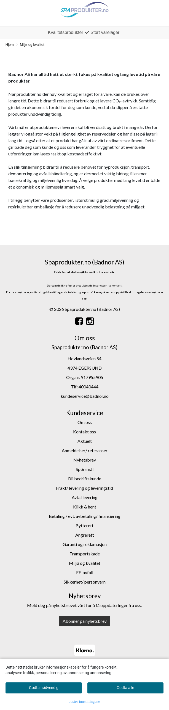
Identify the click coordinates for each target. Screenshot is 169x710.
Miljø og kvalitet (30, 45)
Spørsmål (84, 469)
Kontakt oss (84, 431)
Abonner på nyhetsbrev (85, 621)
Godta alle (125, 687)
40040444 (88, 386)
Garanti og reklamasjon (85, 544)
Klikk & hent (84, 506)
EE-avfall (84, 572)
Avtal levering (85, 497)
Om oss (84, 422)
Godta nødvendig (43, 687)
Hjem (10, 45)
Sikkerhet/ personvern (85, 581)
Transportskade (84, 553)
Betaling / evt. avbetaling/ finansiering (84, 516)
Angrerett (84, 534)
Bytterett (84, 525)
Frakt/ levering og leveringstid (84, 488)
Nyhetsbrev (84, 459)
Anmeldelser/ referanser (85, 450)
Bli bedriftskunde (84, 478)
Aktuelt (84, 441)
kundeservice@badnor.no (85, 396)
